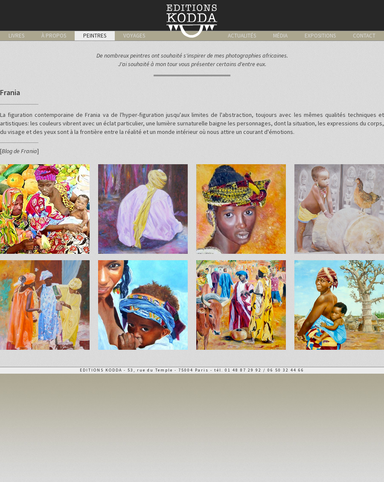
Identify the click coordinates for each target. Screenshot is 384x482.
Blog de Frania (19, 151)
